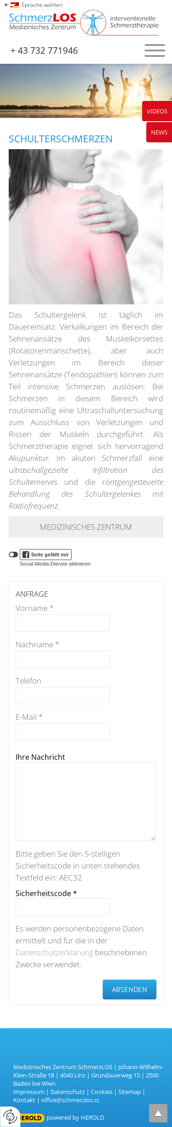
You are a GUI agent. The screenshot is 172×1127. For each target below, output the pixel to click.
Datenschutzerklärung (54, 952)
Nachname (37, 644)
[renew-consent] (10, 1116)
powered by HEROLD (75, 1117)
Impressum (28, 1092)
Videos (157, 111)
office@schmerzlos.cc (70, 1100)
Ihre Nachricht (40, 757)
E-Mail (29, 717)
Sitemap (129, 1092)
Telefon (28, 680)
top (158, 1113)
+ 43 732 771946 (44, 50)
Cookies (101, 1092)
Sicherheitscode (46, 893)
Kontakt (24, 1100)
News (159, 132)
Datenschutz (67, 1092)
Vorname (35, 608)
